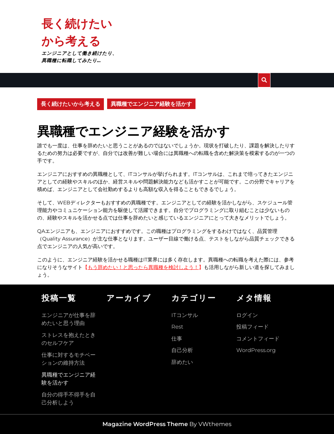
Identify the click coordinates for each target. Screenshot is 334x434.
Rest (177, 326)
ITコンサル (184, 315)
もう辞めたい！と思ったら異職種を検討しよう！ (143, 267)
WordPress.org (256, 350)
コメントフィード (258, 338)
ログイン (247, 315)
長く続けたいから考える (70, 103)
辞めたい (182, 362)
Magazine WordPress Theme (145, 424)
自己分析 (182, 350)
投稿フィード (252, 326)
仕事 (176, 338)
